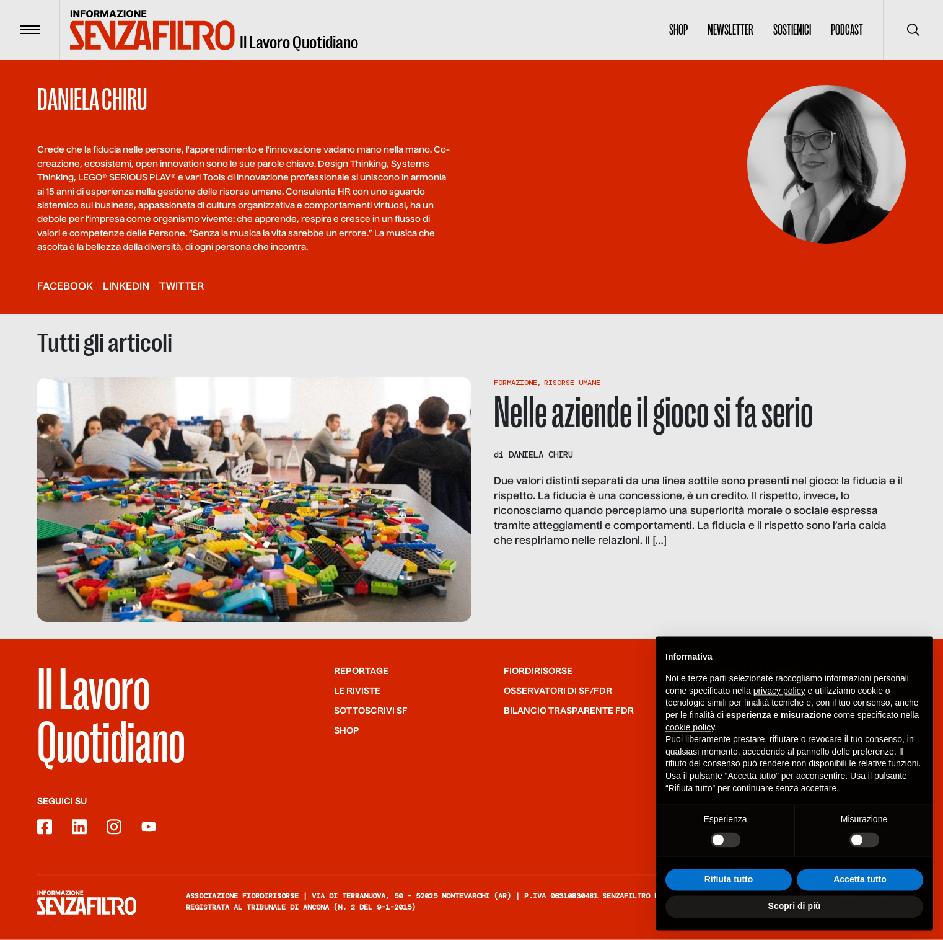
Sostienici (792, 29)
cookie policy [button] (689, 732)
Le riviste (357, 690)
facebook (65, 287)
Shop (678, 29)
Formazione (515, 383)
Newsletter (730, 29)
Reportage (361, 671)
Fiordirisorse (538, 671)
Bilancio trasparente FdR (569, 710)
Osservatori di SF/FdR (558, 690)
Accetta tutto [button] (860, 884)
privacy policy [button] (779, 696)
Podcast (847, 29)
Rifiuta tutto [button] (728, 884)
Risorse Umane (572, 383)
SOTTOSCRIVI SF (371, 710)
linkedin (126, 287)
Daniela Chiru (541, 454)
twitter (181, 287)
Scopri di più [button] (794, 911)
